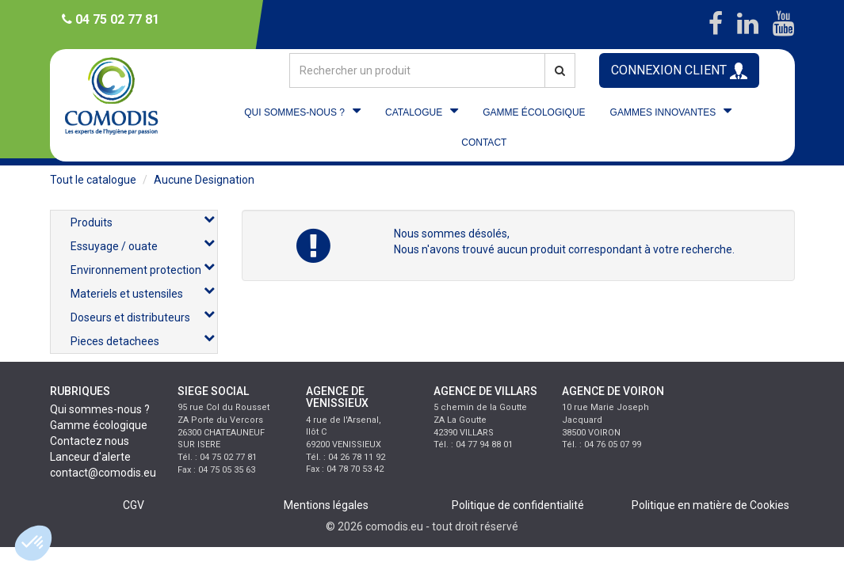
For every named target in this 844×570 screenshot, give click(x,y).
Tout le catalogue (93, 179)
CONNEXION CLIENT (679, 71)
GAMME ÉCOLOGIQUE (534, 112)
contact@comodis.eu (103, 472)
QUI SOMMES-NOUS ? (294, 112)
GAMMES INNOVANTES (663, 112)
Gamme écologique (98, 425)
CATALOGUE (413, 112)
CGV (133, 505)
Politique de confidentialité (518, 505)
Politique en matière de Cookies (710, 505)
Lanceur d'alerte (90, 456)
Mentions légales (326, 505)
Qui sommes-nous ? (100, 409)
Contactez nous (89, 441)
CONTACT (483, 142)
